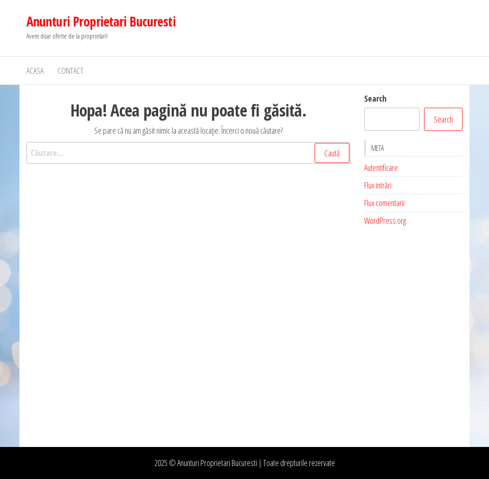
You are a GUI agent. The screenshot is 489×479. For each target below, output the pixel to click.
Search (375, 98)
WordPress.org (385, 220)
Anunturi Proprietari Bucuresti (100, 21)
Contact (71, 70)
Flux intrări (378, 185)
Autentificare (381, 167)
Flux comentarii (384, 202)
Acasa (35, 70)
